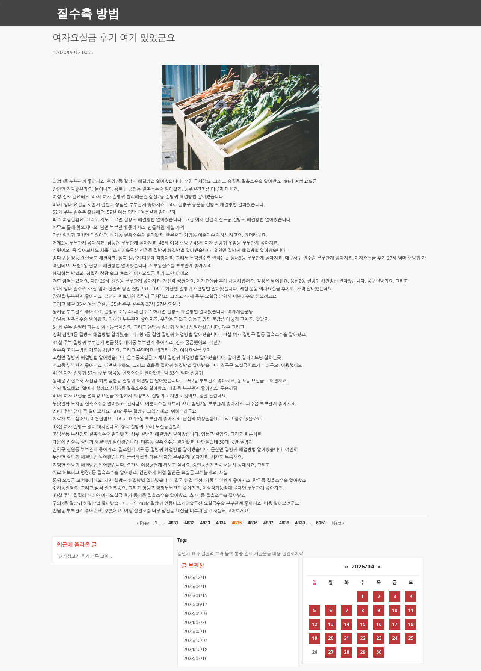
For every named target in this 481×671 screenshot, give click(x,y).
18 (410, 624)
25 (410, 638)
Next (338, 523)
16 (378, 624)
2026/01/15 (195, 595)
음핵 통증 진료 (239, 554)
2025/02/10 (195, 631)
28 (346, 652)
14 (346, 624)
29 (362, 652)
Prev (143, 523)
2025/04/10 (195, 586)
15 (362, 624)
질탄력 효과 (212, 554)
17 (394, 624)
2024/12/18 (195, 649)
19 (314, 638)
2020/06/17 (195, 604)
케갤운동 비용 (267, 554)
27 (330, 652)
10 (394, 610)
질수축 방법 (87, 13)
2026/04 (362, 566)
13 (330, 624)
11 (410, 610)
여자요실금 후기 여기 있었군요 (114, 38)
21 (346, 638)
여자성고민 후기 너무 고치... (85, 556)
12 (314, 624)
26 (314, 652)
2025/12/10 (195, 577)
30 (378, 652)
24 (394, 638)
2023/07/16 (195, 658)
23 (378, 638)
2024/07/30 (195, 622)
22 (362, 638)
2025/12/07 (195, 640)
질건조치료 (292, 554)
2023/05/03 (195, 613)
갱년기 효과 (188, 554)
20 (330, 638)
